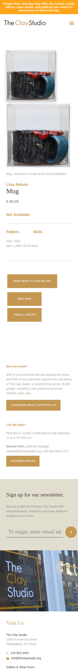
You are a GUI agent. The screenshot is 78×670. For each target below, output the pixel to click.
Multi (37, 232)
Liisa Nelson (17, 184)
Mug (2, 33)
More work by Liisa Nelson (32, 281)
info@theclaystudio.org (23, 658)
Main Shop (24, 299)
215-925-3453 (17, 653)
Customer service (22, 461)
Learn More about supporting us (33, 405)
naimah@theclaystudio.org (23, 451)
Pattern (12, 232)
